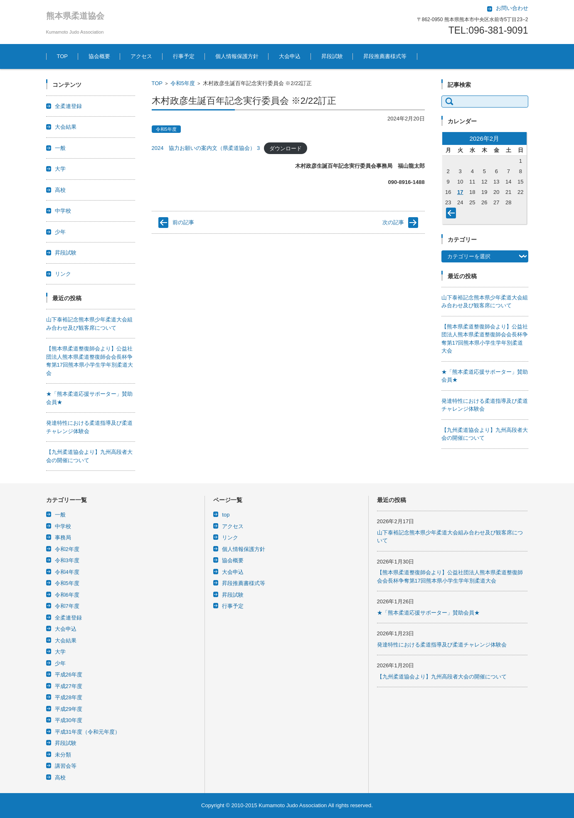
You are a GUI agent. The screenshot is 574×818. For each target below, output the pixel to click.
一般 (60, 148)
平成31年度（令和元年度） (87, 732)
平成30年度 (68, 720)
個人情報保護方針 (237, 56)
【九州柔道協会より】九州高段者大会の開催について (442, 677)
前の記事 (183, 222)
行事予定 (184, 56)
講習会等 (65, 766)
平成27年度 (68, 686)
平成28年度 (68, 697)
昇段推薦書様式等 (384, 56)
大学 (60, 169)
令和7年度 (67, 606)
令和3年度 (67, 560)
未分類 (63, 755)
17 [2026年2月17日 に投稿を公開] (460, 192)
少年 (60, 232)
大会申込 (290, 56)
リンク (63, 274)
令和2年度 (67, 549)
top (225, 515)
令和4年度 (67, 572)
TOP (62, 56)
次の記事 (393, 222)
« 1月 (452, 214)
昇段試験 (332, 56)
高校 (60, 190)
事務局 (63, 537)
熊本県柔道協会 (75, 15)
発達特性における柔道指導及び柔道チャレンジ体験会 (442, 645)
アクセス (141, 56)
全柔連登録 (68, 106)
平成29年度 (68, 709)
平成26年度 (68, 674)
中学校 (63, 211)
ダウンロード (285, 148)
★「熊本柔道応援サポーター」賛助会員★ (428, 613)
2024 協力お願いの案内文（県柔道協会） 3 (206, 148)
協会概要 (99, 56)
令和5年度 (182, 83)
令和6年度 (67, 595)
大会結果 (65, 127)
